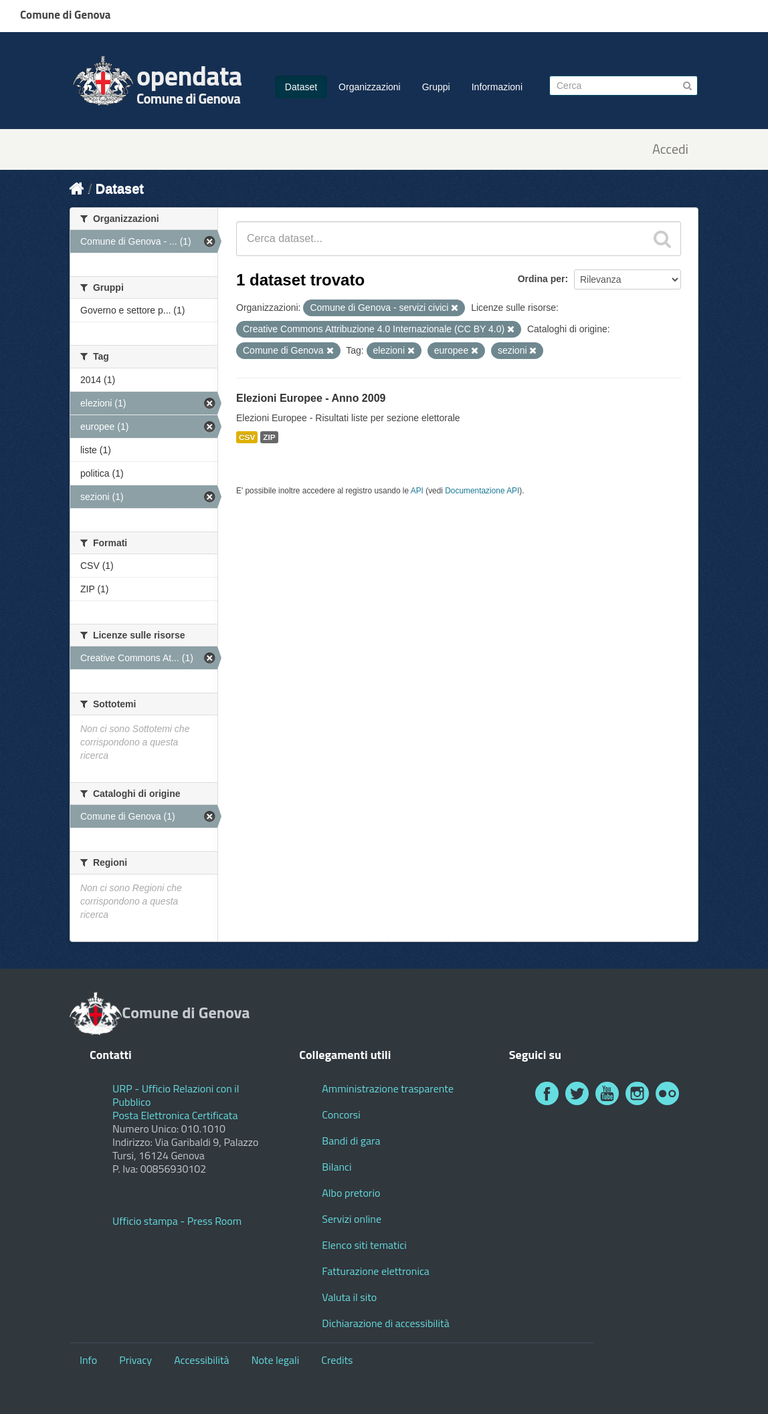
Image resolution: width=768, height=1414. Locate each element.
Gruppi (436, 87)
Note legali (276, 1360)
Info (88, 1360)
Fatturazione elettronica (375, 1271)
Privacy (135, 1360)
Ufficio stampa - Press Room (177, 1221)
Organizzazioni (370, 87)
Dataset (301, 87)
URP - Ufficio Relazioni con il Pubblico (175, 1095)
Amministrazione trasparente (388, 1088)
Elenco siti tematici (364, 1245)
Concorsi (341, 1114)
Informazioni (497, 87)
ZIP (269, 437)
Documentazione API (482, 490)
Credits (337, 1360)
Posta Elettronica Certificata (174, 1115)
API (417, 490)
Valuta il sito (349, 1297)
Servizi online (351, 1219)
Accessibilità (201, 1360)
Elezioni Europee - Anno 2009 (310, 398)
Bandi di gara (351, 1141)
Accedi (670, 149)
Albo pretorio (351, 1193)
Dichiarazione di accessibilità (385, 1323)
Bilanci (336, 1167)
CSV (247, 437)
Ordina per (541, 278)
